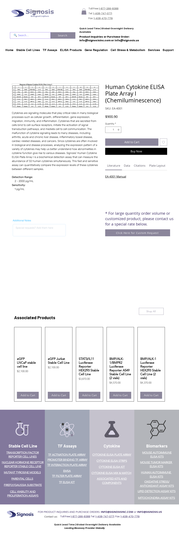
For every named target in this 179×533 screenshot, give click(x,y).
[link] (113, 166)
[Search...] (42, 11)
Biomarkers (156, 445)
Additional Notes (22, 220)
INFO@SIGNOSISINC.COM (117, 512)
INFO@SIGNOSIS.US (149, 512)
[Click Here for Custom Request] (137, 232)
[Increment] (119, 130)
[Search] (63, 35)
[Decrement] (108, 130)
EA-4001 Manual (115, 176)
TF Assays (67, 445)
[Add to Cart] (28, 395)
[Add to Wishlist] (163, 142)
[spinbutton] (113, 130)
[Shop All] (151, 311)
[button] (84, 11)
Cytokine (112, 445)
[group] (89, 364)
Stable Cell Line (23, 445)
